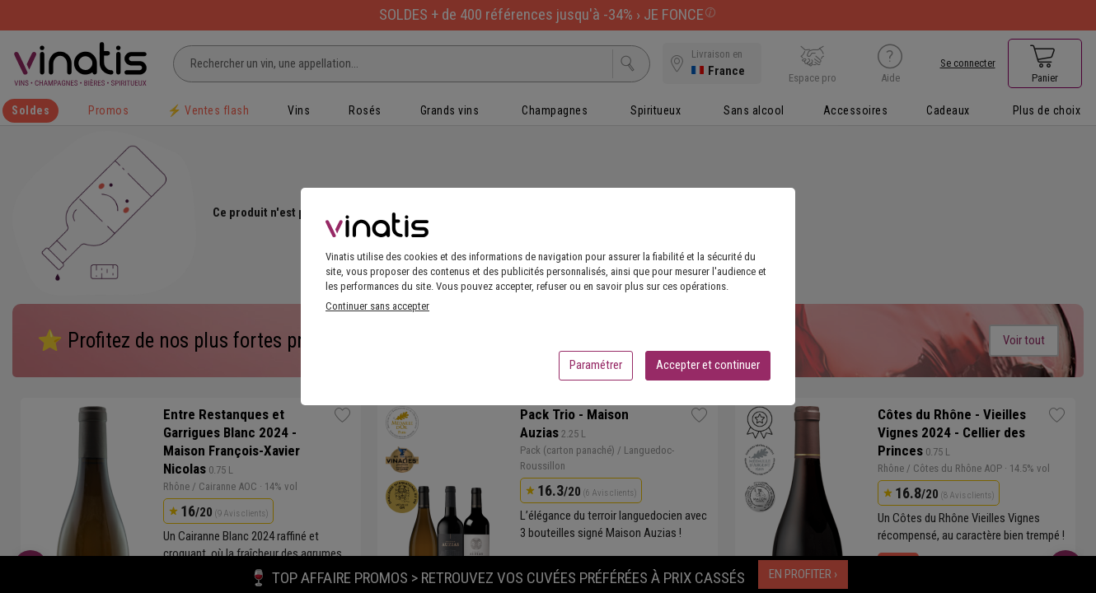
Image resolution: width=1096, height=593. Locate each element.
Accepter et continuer (708, 369)
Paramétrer (595, 369)
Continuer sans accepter (377, 311)
